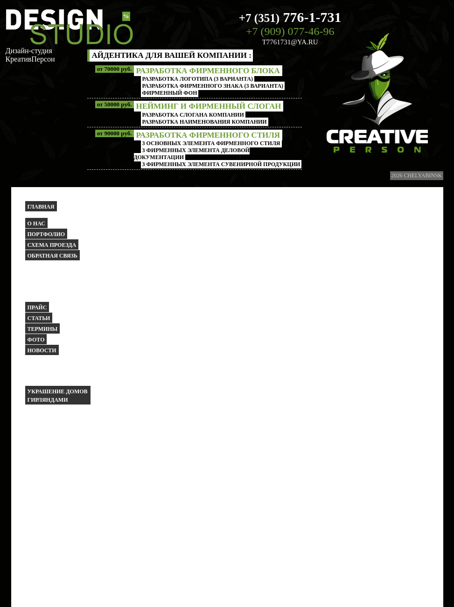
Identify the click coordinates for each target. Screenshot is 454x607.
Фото (36, 339)
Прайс (37, 307)
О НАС (36, 223)
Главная (41, 206)
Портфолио (46, 234)
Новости (42, 350)
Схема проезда (52, 245)
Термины (43, 329)
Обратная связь (52, 255)
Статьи (39, 318)
